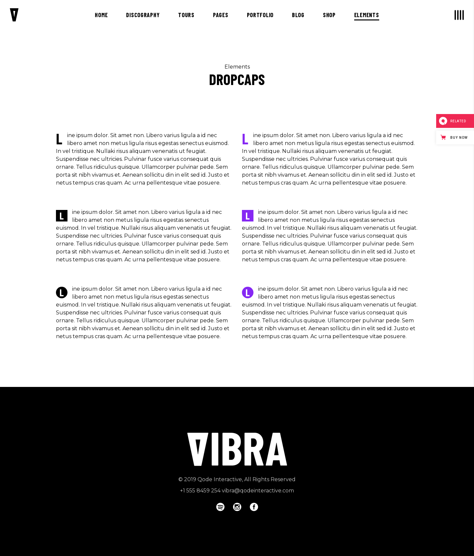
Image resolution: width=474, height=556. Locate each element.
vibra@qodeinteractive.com (258, 490)
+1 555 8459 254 (200, 490)
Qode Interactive (220, 479)
